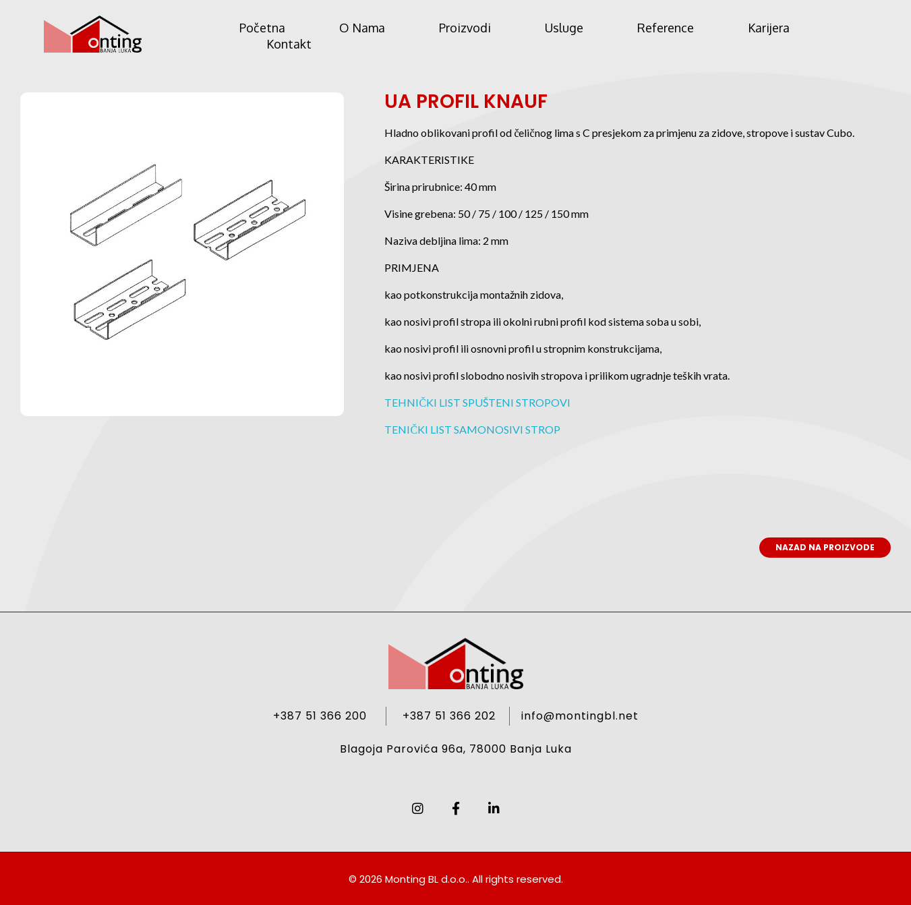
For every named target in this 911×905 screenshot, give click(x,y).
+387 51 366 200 (320, 716)
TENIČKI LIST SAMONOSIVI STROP (472, 429)
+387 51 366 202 (449, 716)
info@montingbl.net (580, 716)
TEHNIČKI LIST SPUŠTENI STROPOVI (477, 402)
